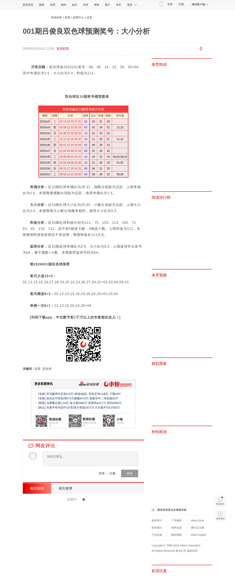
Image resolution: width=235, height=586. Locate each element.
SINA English (198, 534)
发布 (130, 473)
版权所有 (192, 550)
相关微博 (65, 488)
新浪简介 (157, 520)
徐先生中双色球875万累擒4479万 (68, 398)
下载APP (115, 393)
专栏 (118, 4)
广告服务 (176, 520)
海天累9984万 (78, 402)
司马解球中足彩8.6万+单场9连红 (67, 393)
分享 (181, 49)
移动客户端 (200, 4)
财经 (63, 4)
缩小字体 (117, 49)
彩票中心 (78, 17)
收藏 (142, 49)
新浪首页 (28, 4)
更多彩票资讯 (43, 383)
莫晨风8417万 (97, 402)
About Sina (197, 520)
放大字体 (130, 49)
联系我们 (157, 527)
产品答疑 (157, 534)
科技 (85, 4)
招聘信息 (176, 527)
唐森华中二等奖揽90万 (103, 398)
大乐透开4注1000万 (107, 407)
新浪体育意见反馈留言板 (171, 509)
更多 (132, 4)
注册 (181, 4)
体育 (52, 4)
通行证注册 (197, 527)
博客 (96, 4)
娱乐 (74, 4)
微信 (168, 49)
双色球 (47, 368)
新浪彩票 (63, 48)
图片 (107, 4)
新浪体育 (56, 17)
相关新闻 (37, 488)
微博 (155, 49)
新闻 (41, 4)
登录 (102, 473)
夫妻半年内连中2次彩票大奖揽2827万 (70, 407)
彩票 (67, 17)
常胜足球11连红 (99, 393)
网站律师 (176, 534)
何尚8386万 (114, 402)
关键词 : (28, 368)
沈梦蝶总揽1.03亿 (57, 402)
